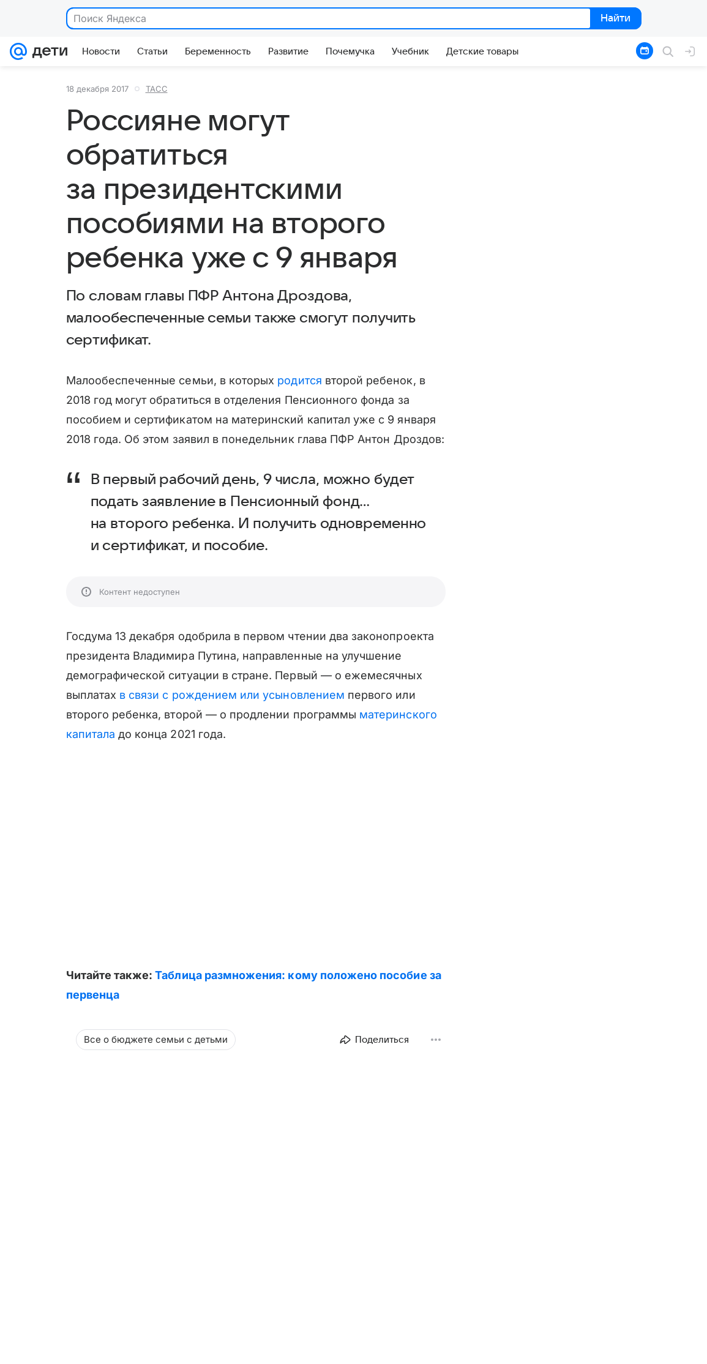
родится (299, 380)
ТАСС (157, 89)
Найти (615, 18)
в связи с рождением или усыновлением (232, 694)
